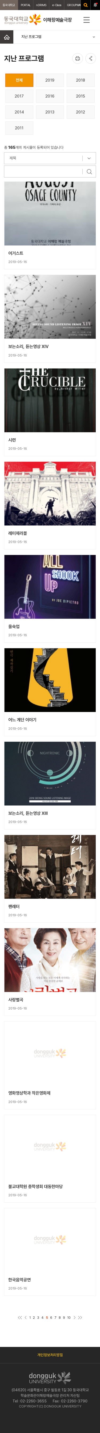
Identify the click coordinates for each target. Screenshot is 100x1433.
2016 (49, 96)
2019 (49, 80)
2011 (19, 127)
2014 (19, 112)
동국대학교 (9, 5)
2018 (80, 80)
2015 (80, 96)
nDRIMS (41, 5)
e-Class (56, 5)
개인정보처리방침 (50, 1355)
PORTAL (26, 5)
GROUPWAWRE (76, 5)
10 (69, 1318)
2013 (49, 112)
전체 (19, 80)
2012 (80, 112)
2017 (19, 96)
